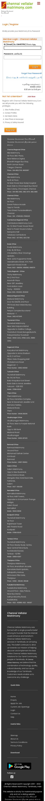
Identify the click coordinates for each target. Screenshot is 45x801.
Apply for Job (16, 703)
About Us (14, 739)
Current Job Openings (20, 707)
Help (12, 717)
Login (13, 710)
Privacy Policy (16, 745)
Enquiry (14, 700)
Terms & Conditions (19, 742)
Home (13, 696)
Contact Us (15, 713)
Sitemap (14, 735)
